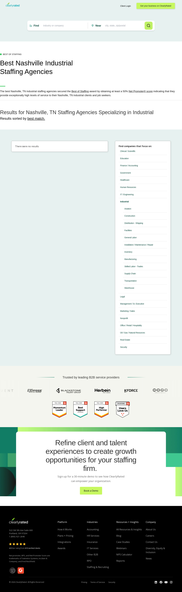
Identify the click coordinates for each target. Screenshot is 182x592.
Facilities (128, 230)
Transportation (130, 281)
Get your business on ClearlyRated (155, 6)
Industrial (124, 201)
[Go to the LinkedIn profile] (156, 582)
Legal (122, 297)
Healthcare (124, 180)
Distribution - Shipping (133, 223)
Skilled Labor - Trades (133, 266)
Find (36, 25)
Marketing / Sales (127, 311)
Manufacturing (130, 259)
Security (123, 347)
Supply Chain (130, 273)
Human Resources (128, 187)
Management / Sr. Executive (132, 304)
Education (124, 158)
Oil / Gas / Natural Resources (132, 333)
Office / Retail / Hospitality (131, 325)
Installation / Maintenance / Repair (138, 245)
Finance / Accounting (129, 165)
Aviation (127, 209)
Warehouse (129, 288)
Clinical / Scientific (127, 151)
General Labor (130, 237)
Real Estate (125, 340)
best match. (36, 118)
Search (149, 26)
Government (125, 173)
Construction (129, 216)
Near (98, 25)
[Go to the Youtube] (161, 582)
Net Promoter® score (141, 91)
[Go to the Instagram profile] (171, 582)
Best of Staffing (80, 91)
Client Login (125, 6)
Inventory (128, 252)
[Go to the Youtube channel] (166, 582)
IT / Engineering (127, 194)
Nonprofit (124, 318)
